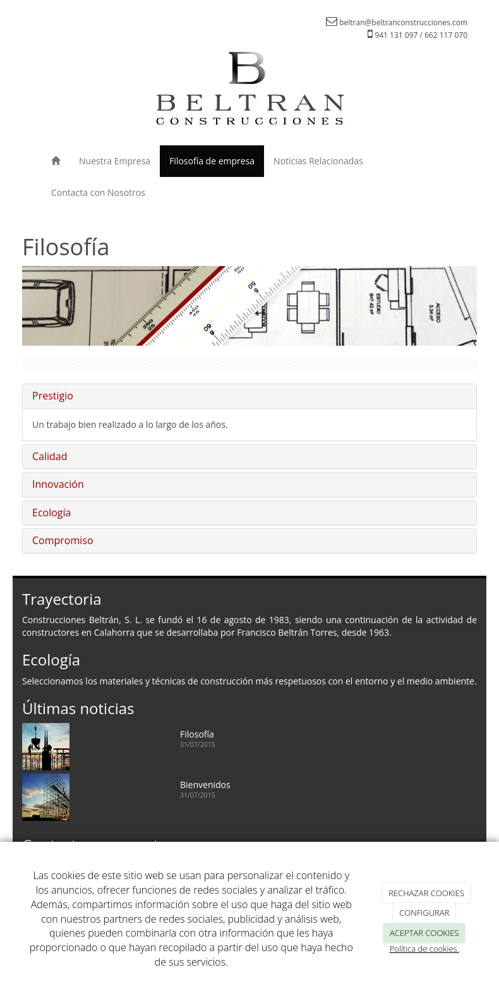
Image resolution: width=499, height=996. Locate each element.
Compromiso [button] (62, 540)
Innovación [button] (58, 484)
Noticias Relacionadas (318, 161)
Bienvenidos (205, 785)
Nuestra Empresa (114, 161)
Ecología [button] (51, 512)
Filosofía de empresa (212, 161)
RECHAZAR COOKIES (426, 893)
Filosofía (197, 734)
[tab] (249, 396)
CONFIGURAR (424, 912)
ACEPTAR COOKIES (424, 932)
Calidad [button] (50, 456)
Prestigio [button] (52, 396)
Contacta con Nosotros (98, 192)
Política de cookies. (424, 948)
